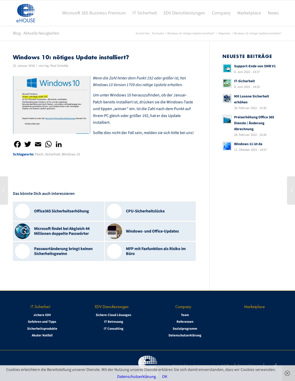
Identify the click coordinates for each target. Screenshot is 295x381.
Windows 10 (71, 154)
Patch (39, 154)
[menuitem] (94, 13)
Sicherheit (52, 154)
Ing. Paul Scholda (56, 65)
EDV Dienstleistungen (112, 306)
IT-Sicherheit (244, 81)
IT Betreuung (113, 321)
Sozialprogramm (185, 328)
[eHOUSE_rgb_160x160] (26, 13)
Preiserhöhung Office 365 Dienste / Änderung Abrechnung (254, 123)
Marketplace (254, 306)
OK (164, 376)
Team (185, 315)
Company (183, 306)
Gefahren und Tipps (42, 321)
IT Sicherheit (40, 306)
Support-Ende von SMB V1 (255, 66)
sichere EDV (42, 315)
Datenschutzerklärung (185, 335)
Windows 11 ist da (248, 144)
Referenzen (185, 321)
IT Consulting (113, 328)
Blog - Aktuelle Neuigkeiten (36, 33)
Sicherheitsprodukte (42, 328)
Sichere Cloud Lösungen (113, 315)
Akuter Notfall (42, 335)
